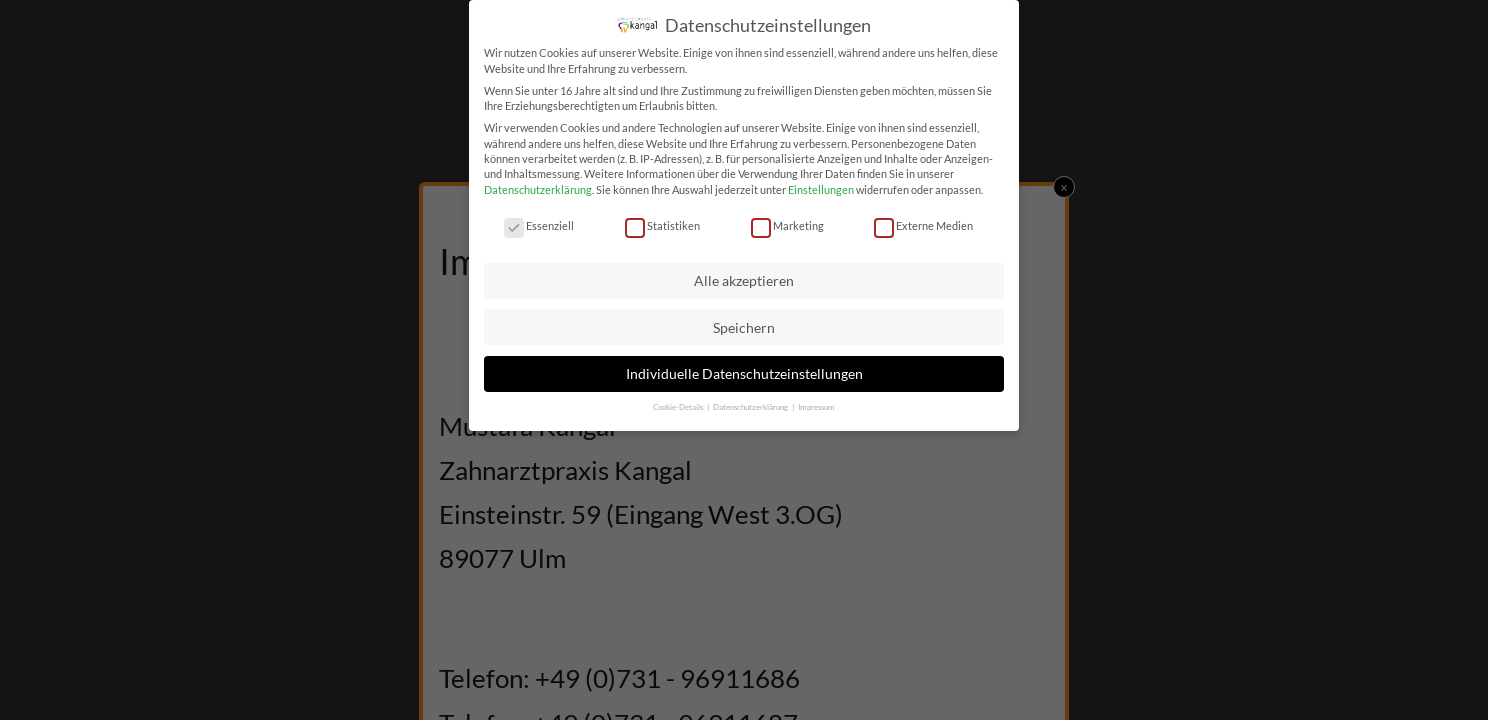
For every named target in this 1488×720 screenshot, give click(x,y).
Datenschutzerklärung (538, 188)
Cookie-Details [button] (679, 406)
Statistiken (662, 224)
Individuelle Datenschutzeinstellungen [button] (744, 372)
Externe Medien (923, 224)
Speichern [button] (744, 326)
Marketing (787, 224)
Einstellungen (821, 188)
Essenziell (539, 224)
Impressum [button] (816, 406)
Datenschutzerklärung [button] (751, 406)
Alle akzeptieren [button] (744, 279)
